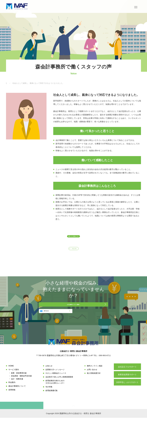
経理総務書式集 (52, 407)
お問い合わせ (50, 326)
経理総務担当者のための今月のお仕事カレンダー (55, 398)
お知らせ (49, 383)
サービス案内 (13, 386)
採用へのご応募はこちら (73, 238)
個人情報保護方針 (94, 390)
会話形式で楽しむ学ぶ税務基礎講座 (59, 394)
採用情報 (11, 407)
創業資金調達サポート (127, 391)
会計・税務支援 (17, 395)
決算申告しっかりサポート (127, 399)
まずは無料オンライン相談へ (73, 315)
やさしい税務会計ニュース (56, 390)
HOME (11, 383)
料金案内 (11, 399)
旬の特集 (49, 404)
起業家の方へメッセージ (55, 386)
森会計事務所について (17, 403)
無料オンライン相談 (94, 383)
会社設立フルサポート (127, 383)
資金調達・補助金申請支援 (21, 393)
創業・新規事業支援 (19, 390)
